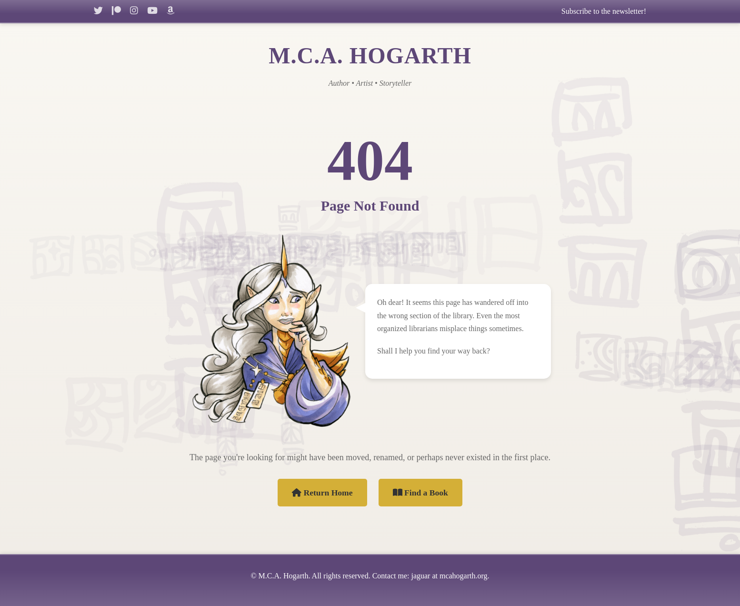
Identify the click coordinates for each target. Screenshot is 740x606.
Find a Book (420, 492)
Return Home (322, 492)
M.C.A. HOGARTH (370, 55)
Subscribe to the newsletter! (603, 11)
